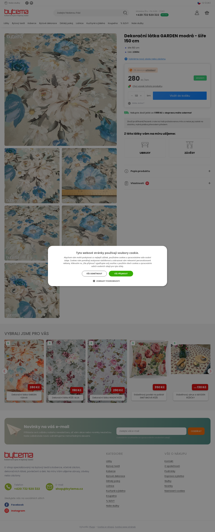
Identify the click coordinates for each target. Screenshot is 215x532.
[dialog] (107, 266)
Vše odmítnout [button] (94, 273)
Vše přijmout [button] (121, 273)
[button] (107, 280)
